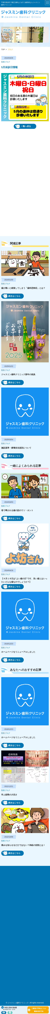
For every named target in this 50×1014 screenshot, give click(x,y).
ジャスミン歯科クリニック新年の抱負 (18, 374)
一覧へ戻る (23, 126)
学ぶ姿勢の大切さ (9, 795)
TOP (3, 49)
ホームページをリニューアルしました (18, 652)
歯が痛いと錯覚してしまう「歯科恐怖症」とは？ (23, 288)
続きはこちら (11, 296)
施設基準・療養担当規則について (16, 448)
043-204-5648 (9, 1008)
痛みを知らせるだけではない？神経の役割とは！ (23, 845)
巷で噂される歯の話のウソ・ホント (17, 510)
